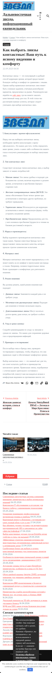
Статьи (12, 37)
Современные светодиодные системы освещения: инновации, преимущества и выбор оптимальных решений (23, 499)
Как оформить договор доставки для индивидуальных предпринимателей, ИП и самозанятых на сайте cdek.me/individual (25, 528)
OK (30, 669)
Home (5, 37)
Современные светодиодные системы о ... (13, 457)
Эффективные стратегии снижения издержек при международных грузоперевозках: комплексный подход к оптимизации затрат (26, 543)
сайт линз (16, 95)
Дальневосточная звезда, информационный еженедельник (17, 21)
